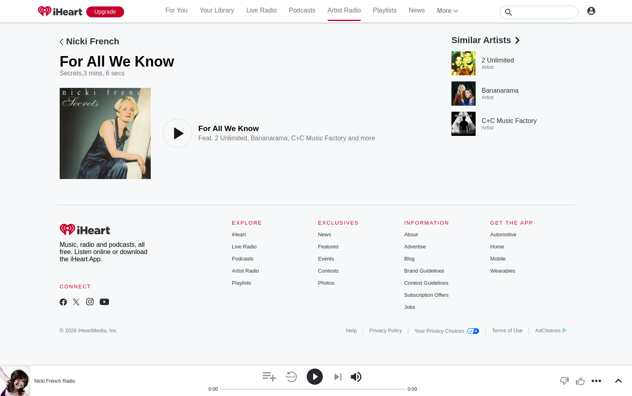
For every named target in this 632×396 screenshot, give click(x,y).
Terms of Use (507, 330)
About (411, 234)
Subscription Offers (426, 295)
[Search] (539, 12)
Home (497, 247)
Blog (409, 259)
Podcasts (302, 10)
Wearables (502, 271)
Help (351, 330)
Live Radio (261, 10)
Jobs (409, 307)
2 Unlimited (231, 138)
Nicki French (92, 41)
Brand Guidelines (424, 271)
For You (176, 10)
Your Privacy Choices (446, 331)
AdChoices (550, 330)
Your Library (217, 10)
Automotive (503, 234)
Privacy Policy (385, 330)
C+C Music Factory (318, 138)
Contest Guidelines (426, 283)
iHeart (239, 234)
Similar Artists (486, 40)
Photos (326, 283)
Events (326, 259)
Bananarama (269, 138)
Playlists (385, 10)
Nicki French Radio (54, 381)
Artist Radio (344, 10)
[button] (269, 377)
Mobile (497, 259)
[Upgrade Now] (105, 11)
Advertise (415, 247)
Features (328, 247)
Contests (328, 271)
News (417, 10)
